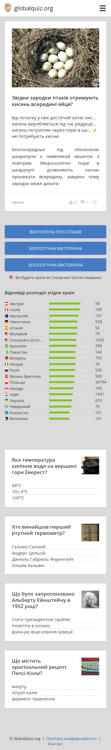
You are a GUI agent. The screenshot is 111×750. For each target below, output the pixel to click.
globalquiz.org (33, 8)
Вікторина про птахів (55, 232)
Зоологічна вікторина (55, 265)
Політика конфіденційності (71, 738)
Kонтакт (55, 743)
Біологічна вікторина (55, 248)
